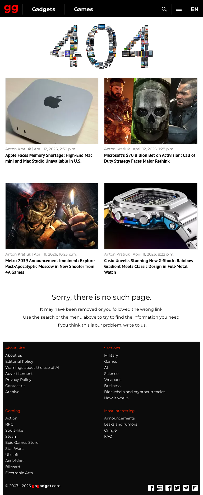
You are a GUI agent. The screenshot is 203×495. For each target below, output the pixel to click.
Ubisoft (12, 454)
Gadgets (43, 9)
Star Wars (14, 448)
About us (13, 355)
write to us (134, 325)
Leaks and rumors (120, 424)
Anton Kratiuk (18, 148)
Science (111, 373)
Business (112, 385)
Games (83, 9)
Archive (12, 391)
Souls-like (14, 430)
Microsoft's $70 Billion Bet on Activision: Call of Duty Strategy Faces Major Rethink (149, 158)
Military (111, 355)
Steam (11, 436)
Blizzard (12, 466)
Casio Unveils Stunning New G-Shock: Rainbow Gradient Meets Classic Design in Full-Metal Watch (148, 266)
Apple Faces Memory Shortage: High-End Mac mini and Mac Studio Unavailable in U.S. (48, 158)
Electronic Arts (19, 472)
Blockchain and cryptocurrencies (134, 391)
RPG (9, 424)
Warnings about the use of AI (32, 367)
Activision (14, 460)
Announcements (119, 418)
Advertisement (19, 373)
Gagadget (11, 8)
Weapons (112, 379)
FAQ (108, 436)
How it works (116, 397)
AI (106, 367)
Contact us (15, 385)
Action (11, 418)
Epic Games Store (21, 442)
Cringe (110, 430)
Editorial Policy (19, 361)
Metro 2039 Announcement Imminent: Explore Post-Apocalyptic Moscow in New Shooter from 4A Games (50, 266)
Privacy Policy (18, 379)
